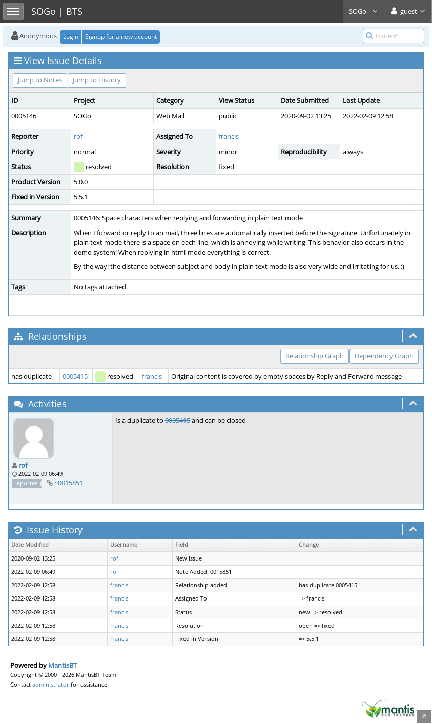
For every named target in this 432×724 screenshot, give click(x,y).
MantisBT (62, 665)
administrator (50, 684)
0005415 (75, 376)
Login (70, 36)
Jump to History (97, 80)
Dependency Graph (384, 355)
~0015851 (68, 482)
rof (78, 136)
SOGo (363, 11)
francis (229, 136)
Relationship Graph (314, 355)
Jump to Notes (40, 80)
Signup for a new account (121, 36)
